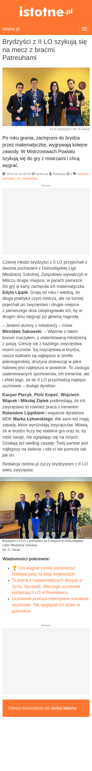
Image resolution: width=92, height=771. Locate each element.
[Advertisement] (46, 223)
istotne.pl (46, 11)
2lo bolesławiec (27, 178)
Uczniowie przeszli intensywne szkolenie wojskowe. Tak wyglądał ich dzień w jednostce (50, 604)
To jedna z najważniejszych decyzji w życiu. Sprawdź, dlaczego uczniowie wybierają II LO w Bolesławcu (47, 586)
